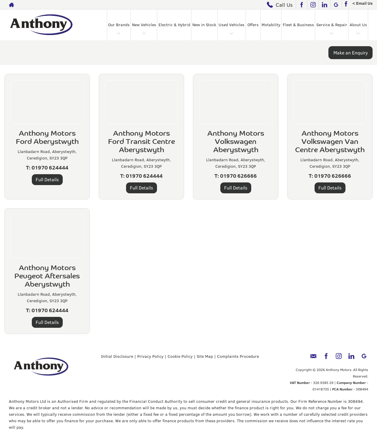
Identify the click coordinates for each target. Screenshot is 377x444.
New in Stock (204, 24)
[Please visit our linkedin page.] (324, 4)
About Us (358, 24)
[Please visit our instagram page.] (313, 4)
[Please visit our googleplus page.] (336, 4)
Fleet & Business (298, 24)
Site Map (205, 356)
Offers (253, 24)
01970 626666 (238, 175)
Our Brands (119, 24)
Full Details (47, 179)
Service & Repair (331, 24)
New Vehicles (144, 24)
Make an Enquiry (350, 52)
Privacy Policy (150, 356)
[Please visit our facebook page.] (301, 4)
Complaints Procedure (238, 356)
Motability (271, 24)
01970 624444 (50, 167)
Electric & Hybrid (174, 24)
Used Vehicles (231, 24)
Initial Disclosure (117, 356)
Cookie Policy (180, 356)
